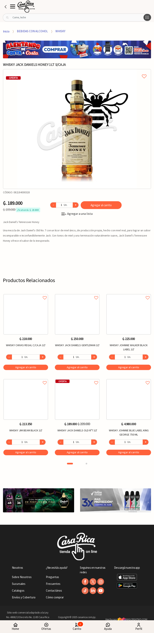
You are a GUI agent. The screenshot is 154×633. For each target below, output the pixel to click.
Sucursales (18, 584)
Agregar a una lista (76, 214)
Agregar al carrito (101, 205)
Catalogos (18, 590)
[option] (77, 129)
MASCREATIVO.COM (132, 619)
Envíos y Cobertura (23, 597)
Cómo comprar (55, 597)
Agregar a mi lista (77, 71)
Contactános (54, 590)
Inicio (6, 31)
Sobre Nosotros (22, 577)
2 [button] (86, 463)
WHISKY (60, 31)
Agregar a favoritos (25, 293)
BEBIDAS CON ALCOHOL (32, 31)
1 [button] (70, 463)
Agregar (25, 367)
